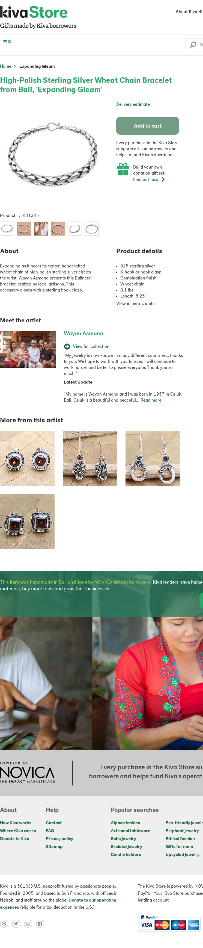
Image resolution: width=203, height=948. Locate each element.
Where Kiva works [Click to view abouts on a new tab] (18, 831)
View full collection (86, 346)
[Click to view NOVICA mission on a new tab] (27, 773)
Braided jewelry (126, 847)
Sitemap (54, 847)
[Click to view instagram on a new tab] (30, 923)
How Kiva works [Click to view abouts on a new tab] (15, 823)
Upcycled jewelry (182, 855)
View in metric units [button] (135, 304)
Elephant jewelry (182, 831)
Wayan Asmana (83, 334)
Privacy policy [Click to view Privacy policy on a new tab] (59, 839)
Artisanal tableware (130, 831)
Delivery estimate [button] (133, 104)
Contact (54, 823)
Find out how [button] (149, 180)
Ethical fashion (180, 839)
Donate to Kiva (14, 839)
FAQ (50, 831)
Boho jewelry (123, 839)
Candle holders (126, 855)
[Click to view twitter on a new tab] (18, 923)
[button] (193, 46)
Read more (151, 400)
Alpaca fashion (125, 823)
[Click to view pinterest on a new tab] (6, 923)
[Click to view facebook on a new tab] (41, 923)
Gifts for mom (179, 847)
